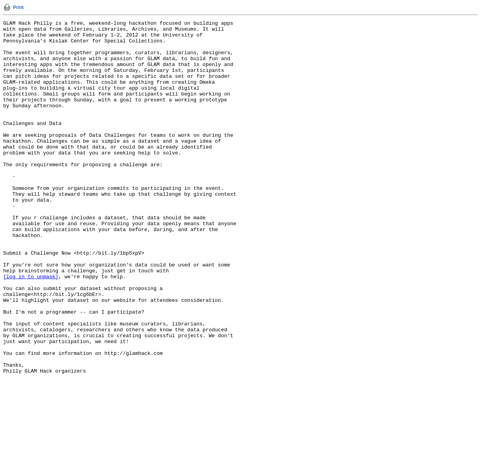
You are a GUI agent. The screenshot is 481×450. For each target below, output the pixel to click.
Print (18, 7)
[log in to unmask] (30, 328)
